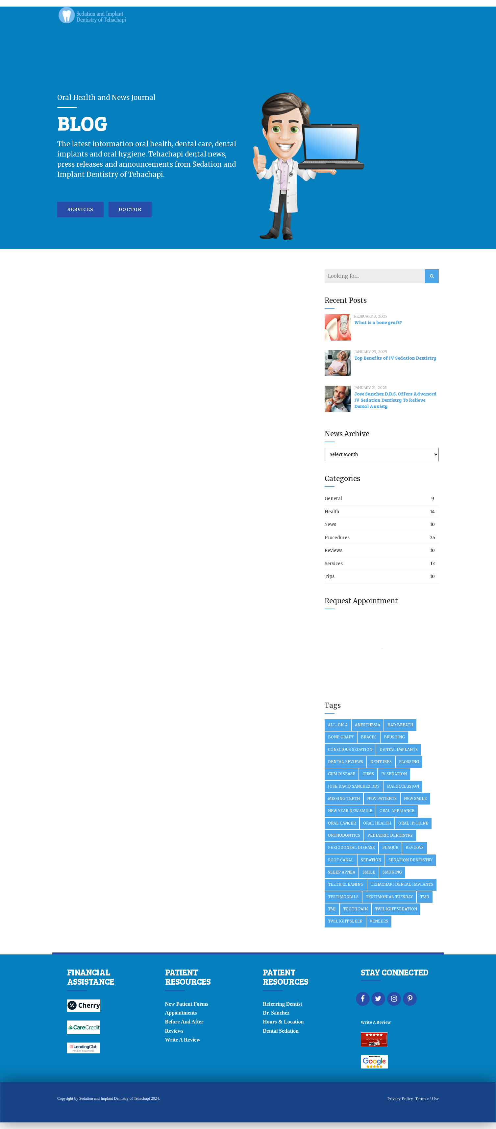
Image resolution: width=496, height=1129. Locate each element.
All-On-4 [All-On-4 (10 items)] (338, 725)
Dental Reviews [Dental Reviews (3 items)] (345, 761)
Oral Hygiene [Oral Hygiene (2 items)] (413, 823)
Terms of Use (427, 1098)
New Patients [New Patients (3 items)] (382, 798)
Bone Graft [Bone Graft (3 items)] (341, 737)
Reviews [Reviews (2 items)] (415, 847)
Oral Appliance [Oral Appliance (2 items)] (397, 810)
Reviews (333, 550)
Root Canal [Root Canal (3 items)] (341, 860)
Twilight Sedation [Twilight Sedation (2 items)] (396, 909)
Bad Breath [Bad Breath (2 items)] (400, 725)
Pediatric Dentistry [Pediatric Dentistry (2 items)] (390, 835)
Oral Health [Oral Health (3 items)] (377, 823)
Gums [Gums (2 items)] (368, 774)
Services (334, 563)
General (333, 498)
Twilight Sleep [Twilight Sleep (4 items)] (345, 921)
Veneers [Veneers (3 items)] (379, 921)
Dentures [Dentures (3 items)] (381, 761)
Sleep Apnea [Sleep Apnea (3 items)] (341, 872)
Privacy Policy (400, 1098)
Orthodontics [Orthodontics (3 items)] (344, 835)
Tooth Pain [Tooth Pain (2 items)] (355, 909)
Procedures (337, 537)
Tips (330, 576)
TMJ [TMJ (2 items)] (332, 909)
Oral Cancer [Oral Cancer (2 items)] (342, 823)
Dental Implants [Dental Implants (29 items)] (399, 749)
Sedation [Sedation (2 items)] (371, 860)
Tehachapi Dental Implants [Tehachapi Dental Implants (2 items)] (402, 884)
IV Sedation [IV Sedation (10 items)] (394, 774)
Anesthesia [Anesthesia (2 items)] (367, 725)
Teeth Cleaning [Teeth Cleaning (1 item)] (345, 884)
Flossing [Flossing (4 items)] (409, 761)
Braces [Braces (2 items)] (369, 737)
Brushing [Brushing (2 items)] (394, 737)
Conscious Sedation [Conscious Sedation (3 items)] (350, 749)
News (330, 524)
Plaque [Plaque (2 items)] (390, 847)
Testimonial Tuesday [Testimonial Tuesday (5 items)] (389, 897)
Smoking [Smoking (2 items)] (392, 872)
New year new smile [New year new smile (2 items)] (350, 810)
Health (332, 512)
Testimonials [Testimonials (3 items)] (343, 897)
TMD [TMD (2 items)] (424, 897)
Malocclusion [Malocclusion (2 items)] (403, 786)
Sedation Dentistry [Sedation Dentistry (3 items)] (410, 860)
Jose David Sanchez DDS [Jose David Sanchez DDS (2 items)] (354, 786)
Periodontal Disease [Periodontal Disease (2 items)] (351, 847)
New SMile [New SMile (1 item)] (415, 798)
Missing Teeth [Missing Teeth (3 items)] (344, 798)
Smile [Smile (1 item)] (368, 872)
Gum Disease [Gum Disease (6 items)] (341, 774)
